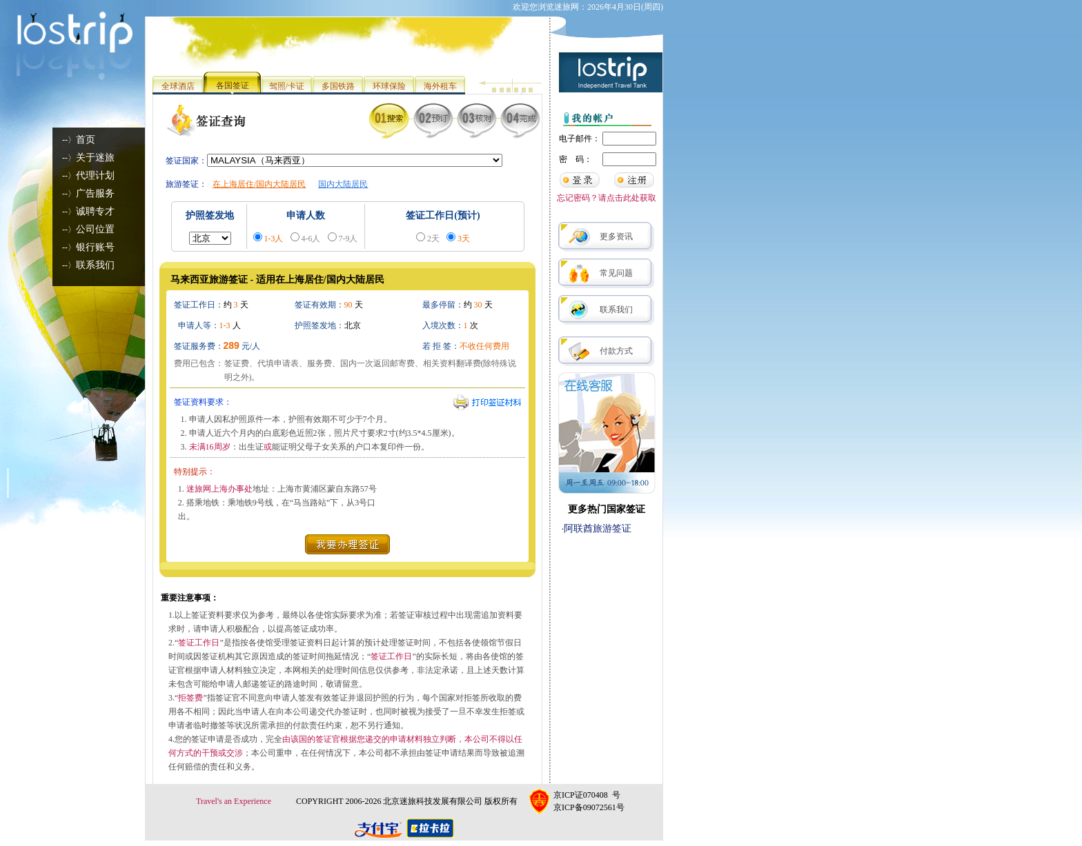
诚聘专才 (95, 211)
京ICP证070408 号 (586, 795)
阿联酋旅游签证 (597, 528)
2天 (433, 238)
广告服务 (95, 193)
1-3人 (274, 238)
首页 (85, 139)
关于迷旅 (95, 157)
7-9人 (348, 238)
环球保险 (389, 86)
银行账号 (95, 247)
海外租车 (440, 86)
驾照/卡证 (286, 86)
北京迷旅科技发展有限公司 (432, 801)
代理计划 (95, 175)
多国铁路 (338, 86)
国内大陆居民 (343, 184)
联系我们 (95, 265)
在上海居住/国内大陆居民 (259, 184)
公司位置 (95, 229)
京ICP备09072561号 (588, 807)
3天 (464, 238)
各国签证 (232, 85)
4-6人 (311, 238)
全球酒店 (178, 86)
